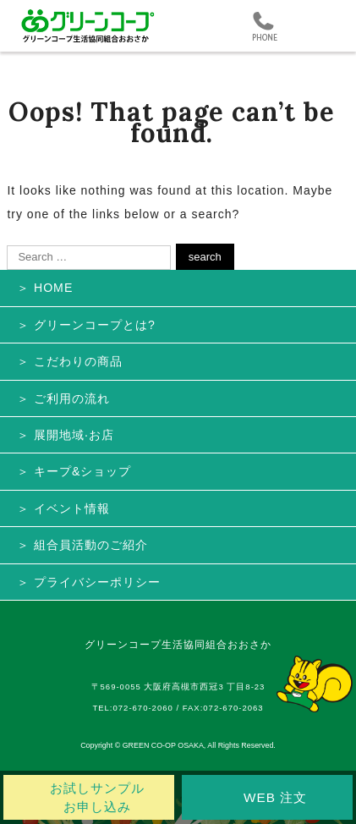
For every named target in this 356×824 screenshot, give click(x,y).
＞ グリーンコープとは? (86, 325)
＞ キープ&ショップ (74, 471)
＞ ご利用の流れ (63, 398)
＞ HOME (45, 287)
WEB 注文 (275, 797)
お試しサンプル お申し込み (97, 797)
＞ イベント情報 (63, 508)
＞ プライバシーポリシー (89, 582)
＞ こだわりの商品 (70, 361)
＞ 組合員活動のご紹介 (82, 545)
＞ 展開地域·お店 (65, 435)
